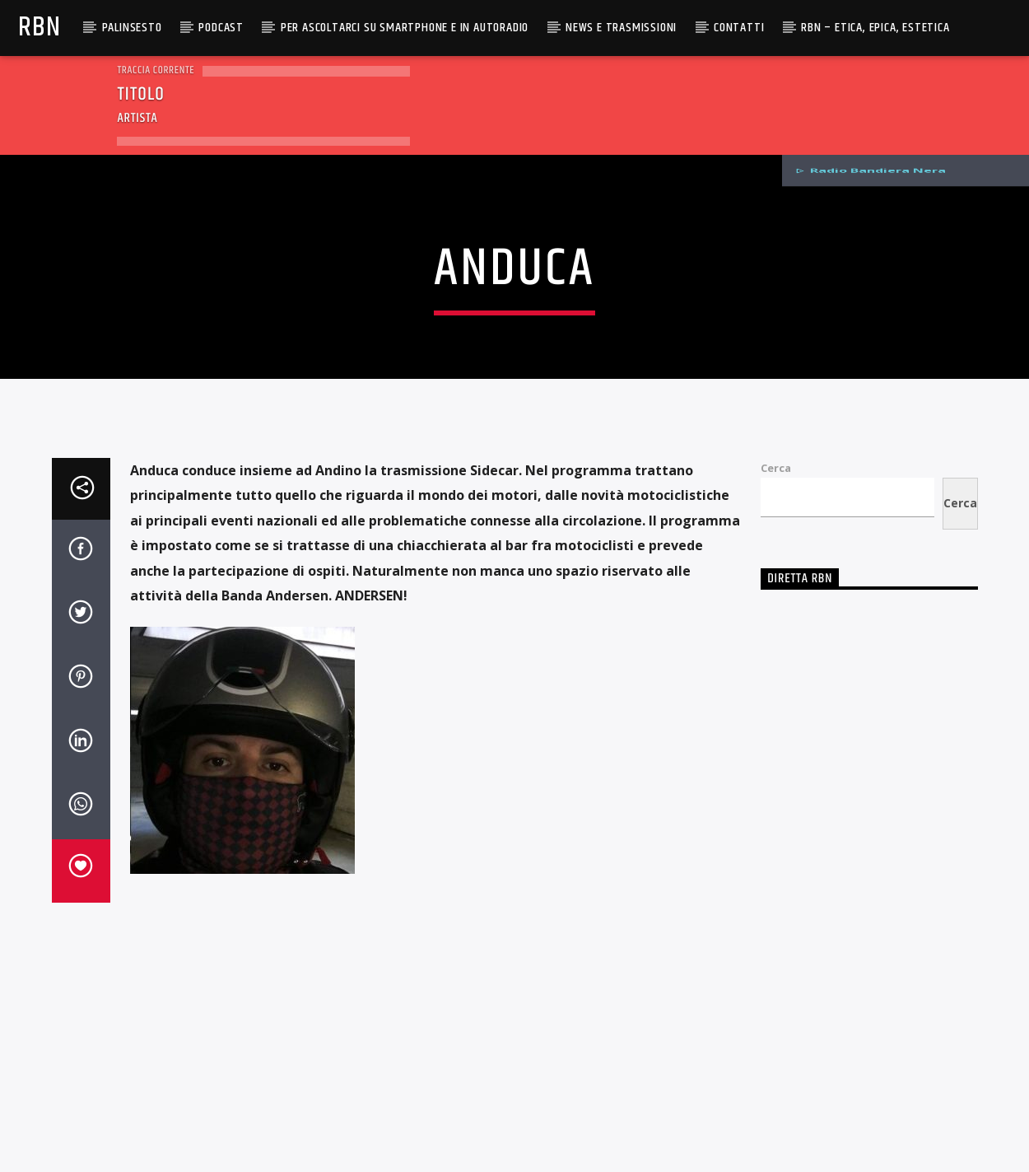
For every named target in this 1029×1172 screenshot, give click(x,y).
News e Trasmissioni (621, 27)
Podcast (221, 27)
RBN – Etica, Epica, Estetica (875, 27)
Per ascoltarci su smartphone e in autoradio (404, 27)
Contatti (739, 27)
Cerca (776, 789)
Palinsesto (132, 27)
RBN (39, 28)
